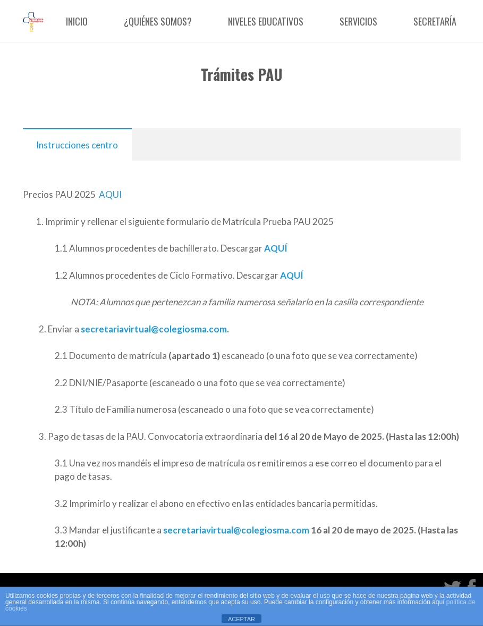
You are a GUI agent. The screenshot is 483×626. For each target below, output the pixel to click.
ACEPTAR (241, 619)
